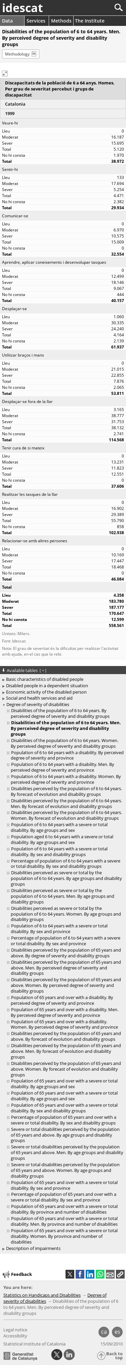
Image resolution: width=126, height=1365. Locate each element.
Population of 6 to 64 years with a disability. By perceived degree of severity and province (67, 755)
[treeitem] (64, 713)
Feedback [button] (17, 1274)
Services (36, 20)
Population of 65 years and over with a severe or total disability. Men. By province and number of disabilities (64, 1221)
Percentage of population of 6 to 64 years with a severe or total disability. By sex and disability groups (65, 864)
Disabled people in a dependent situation (47, 685)
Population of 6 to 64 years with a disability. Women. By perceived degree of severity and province (66, 779)
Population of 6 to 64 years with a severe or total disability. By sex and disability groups (59, 851)
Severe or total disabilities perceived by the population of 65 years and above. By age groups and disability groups (65, 1135)
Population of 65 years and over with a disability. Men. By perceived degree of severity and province (64, 1012)
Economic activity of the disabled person (46, 692)
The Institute (89, 20)
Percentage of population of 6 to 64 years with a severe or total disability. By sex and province (65, 941)
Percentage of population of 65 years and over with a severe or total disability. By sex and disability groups (63, 1120)
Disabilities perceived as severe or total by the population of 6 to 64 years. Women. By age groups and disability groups (66, 914)
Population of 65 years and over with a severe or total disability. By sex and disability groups (64, 1108)
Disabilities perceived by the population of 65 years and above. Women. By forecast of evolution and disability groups (66, 1069)
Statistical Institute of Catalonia (34, 1344)
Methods (61, 20)
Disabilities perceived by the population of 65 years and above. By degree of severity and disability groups (66, 953)
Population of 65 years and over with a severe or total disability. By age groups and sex (64, 1084)
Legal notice (15, 1330)
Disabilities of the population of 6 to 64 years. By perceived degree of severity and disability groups (60, 713)
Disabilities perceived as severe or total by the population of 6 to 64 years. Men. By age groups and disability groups (62, 896)
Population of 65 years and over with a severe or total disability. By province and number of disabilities (64, 1209)
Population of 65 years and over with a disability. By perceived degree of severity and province (62, 1000)
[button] (5, 73)
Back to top (114, 1356)
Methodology (17, 54)
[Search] (96, 7)
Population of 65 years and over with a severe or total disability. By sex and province (64, 1185)
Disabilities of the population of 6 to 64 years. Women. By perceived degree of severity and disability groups (64, 743)
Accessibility (15, 1336)
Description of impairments (33, 1248)
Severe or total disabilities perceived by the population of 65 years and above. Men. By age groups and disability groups (67, 1152)
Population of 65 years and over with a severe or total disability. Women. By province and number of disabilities (64, 1236)
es (117, 1331)
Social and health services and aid (39, 698)
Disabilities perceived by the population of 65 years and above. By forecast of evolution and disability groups (66, 1036)
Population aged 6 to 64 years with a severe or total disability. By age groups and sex (62, 839)
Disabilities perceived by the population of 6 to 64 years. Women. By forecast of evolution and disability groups (66, 815)
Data (7, 20)
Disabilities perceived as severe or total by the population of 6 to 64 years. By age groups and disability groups (66, 878)
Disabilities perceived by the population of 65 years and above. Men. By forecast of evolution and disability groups (66, 1051)
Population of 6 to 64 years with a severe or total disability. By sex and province (59, 928)
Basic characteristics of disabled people (44, 679)
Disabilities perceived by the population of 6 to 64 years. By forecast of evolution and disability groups (66, 791)
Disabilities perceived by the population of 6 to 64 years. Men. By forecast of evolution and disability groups (66, 803)
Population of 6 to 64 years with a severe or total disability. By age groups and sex (59, 827)
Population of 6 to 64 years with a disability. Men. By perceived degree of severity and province (62, 767)
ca (104, 1331)
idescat (22, 7)
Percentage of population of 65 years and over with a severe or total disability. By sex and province (63, 1197)
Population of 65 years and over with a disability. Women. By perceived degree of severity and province (64, 1024)
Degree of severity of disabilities (37, 704)
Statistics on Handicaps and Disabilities (42, 1295)
